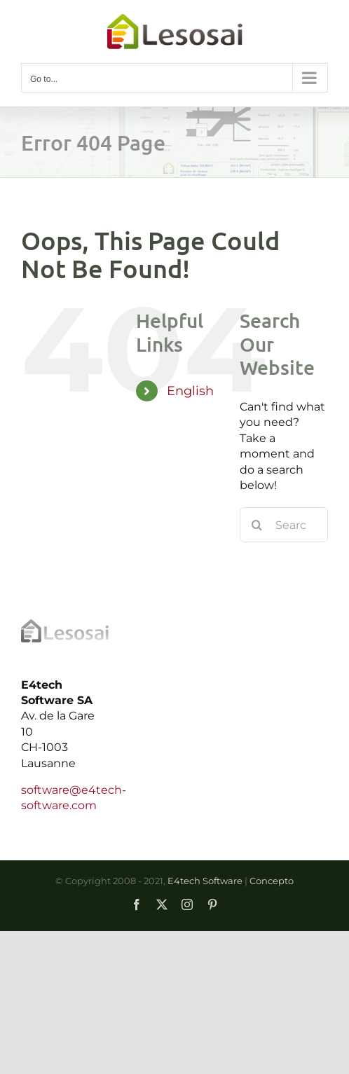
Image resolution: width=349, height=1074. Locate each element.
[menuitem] (193, 391)
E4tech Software (204, 880)
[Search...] (284, 524)
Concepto (271, 880)
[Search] (257, 524)
